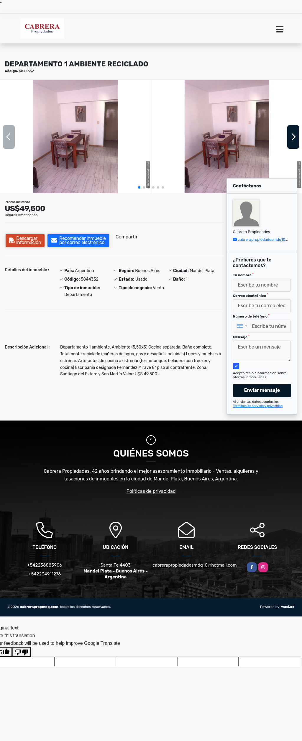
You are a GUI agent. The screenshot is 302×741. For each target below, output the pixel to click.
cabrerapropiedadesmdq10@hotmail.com (194, 565)
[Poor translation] (21, 652)
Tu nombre (243, 274)
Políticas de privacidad (151, 491)
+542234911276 (44, 574)
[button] (139, 187)
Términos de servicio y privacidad (258, 406)
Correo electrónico (250, 295)
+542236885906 (44, 565)
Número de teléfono (251, 316)
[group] (75, 136)
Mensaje (241, 336)
